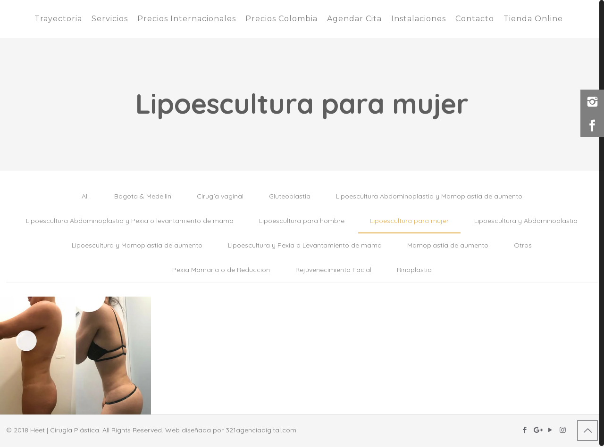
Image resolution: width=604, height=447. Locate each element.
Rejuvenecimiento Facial (333, 269)
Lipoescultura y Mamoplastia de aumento (137, 245)
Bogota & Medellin (142, 196)
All (85, 196)
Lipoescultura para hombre (301, 220)
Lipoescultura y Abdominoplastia (526, 220)
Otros (523, 245)
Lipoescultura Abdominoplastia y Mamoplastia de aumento (429, 196)
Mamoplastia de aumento (447, 245)
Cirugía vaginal (220, 196)
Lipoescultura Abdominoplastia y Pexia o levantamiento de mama (130, 220)
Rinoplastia (414, 269)
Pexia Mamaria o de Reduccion (221, 269)
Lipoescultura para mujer (409, 220)
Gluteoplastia (289, 196)
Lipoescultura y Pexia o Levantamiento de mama (305, 245)
